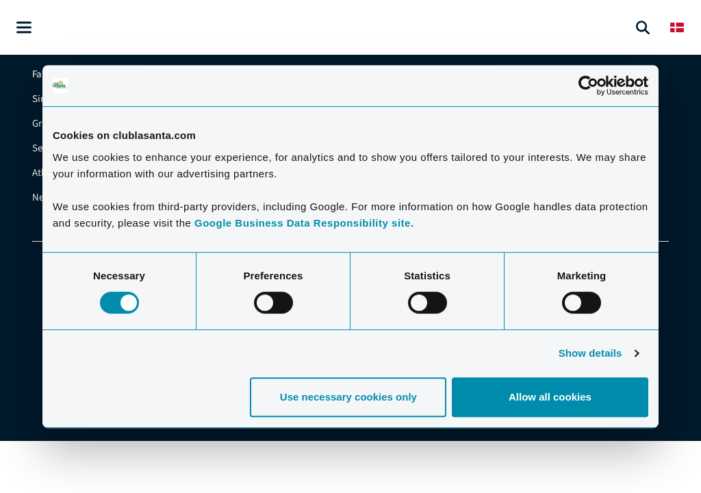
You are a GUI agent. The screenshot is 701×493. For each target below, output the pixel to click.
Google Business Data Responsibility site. (304, 223)
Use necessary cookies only (348, 397)
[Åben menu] (23, 28)
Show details (590, 353)
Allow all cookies (550, 397)
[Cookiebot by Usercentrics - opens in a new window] (588, 85)
